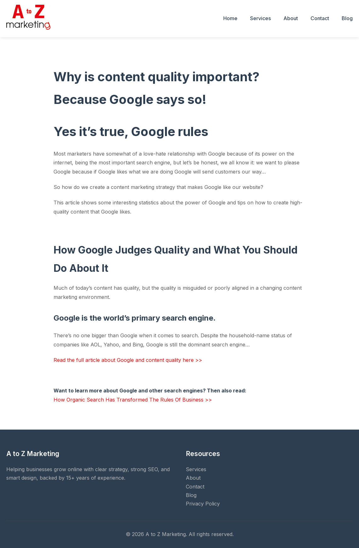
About (290, 18)
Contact (320, 18)
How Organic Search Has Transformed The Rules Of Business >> (133, 400)
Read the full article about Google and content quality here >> (128, 360)
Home (230, 18)
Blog (347, 18)
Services (260, 18)
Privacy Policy (203, 503)
